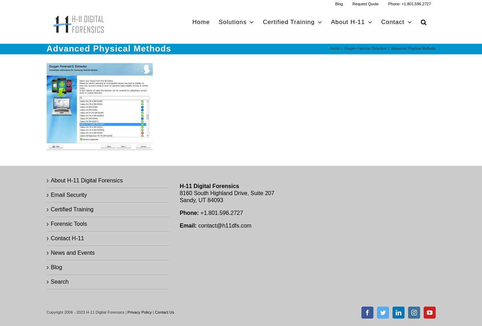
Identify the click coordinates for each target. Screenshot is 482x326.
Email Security (69, 195)
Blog (56, 267)
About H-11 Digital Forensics (87, 180)
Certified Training (72, 209)
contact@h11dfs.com (225, 226)
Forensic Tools (69, 224)
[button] (424, 22)
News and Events (73, 253)
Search (60, 282)
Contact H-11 (67, 238)
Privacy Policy (140, 312)
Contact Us (164, 312)
